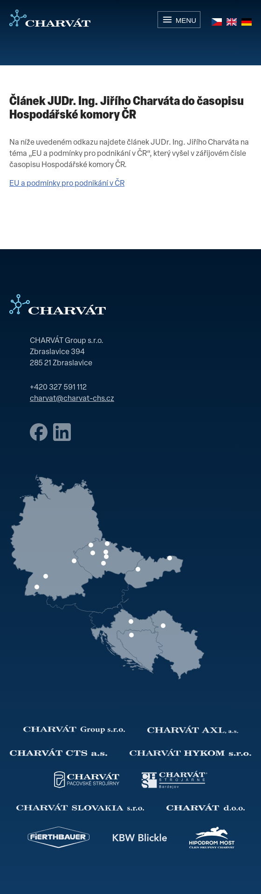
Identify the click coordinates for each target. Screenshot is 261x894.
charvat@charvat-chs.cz (72, 399)
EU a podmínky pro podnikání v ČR (66, 184)
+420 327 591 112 (58, 387)
